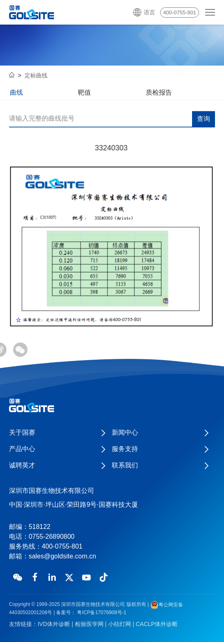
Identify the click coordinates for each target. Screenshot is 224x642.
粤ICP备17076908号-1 (101, 612)
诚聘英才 (22, 465)
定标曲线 (36, 75)
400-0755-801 (179, 12)
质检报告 (159, 92)
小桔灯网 (119, 624)
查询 (203, 119)
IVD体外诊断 (54, 624)
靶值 (84, 92)
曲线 (16, 92)
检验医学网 (89, 624)
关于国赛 (22, 432)
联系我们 (125, 465)
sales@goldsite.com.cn (62, 556)
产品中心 (22, 448)
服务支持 (125, 448)
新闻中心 (125, 432)
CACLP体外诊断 (157, 624)
